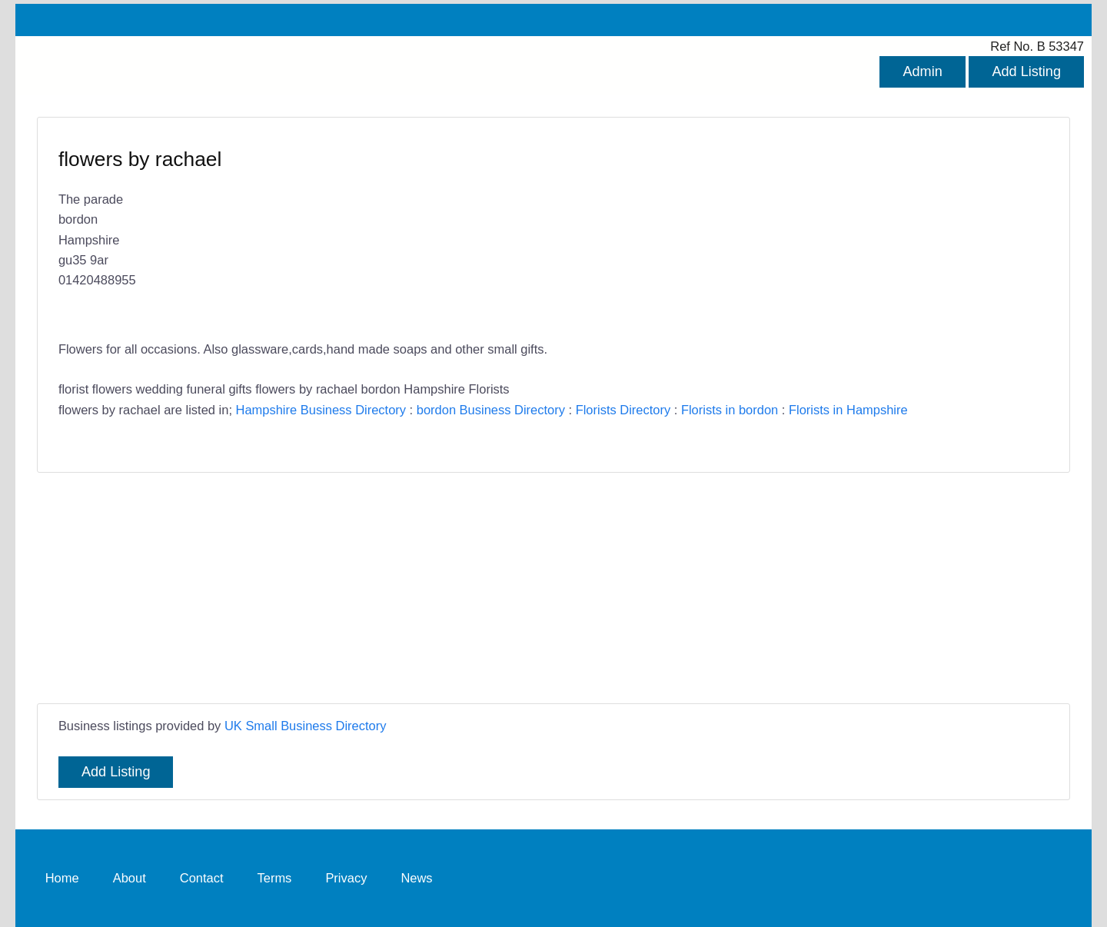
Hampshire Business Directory (321, 410)
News (416, 878)
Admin (922, 71)
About (129, 878)
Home (62, 878)
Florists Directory (623, 410)
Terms (275, 878)
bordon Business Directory (491, 410)
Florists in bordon (729, 410)
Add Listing (1026, 71)
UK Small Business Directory (305, 726)
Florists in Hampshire (848, 410)
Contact (202, 878)
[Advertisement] (553, 588)
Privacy (346, 878)
